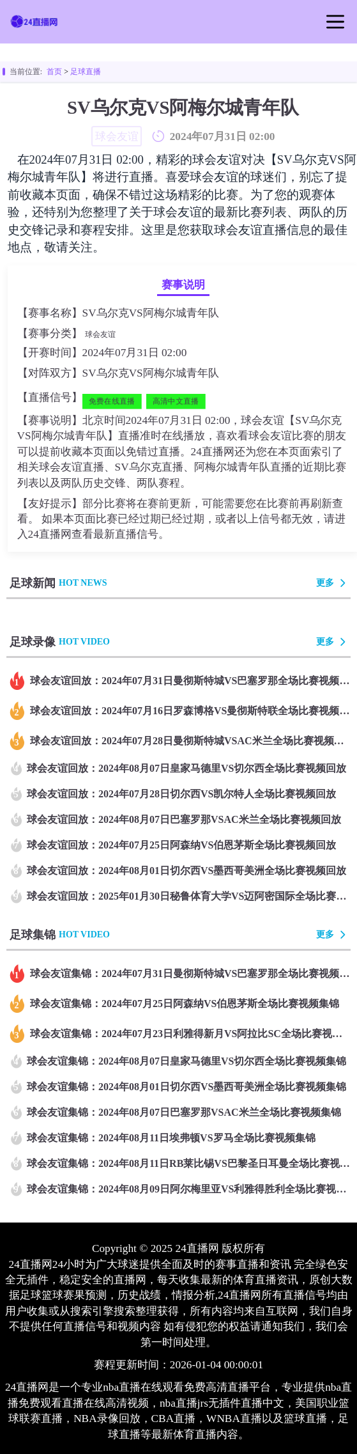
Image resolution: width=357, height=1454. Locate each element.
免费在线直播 (111, 400)
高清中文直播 (175, 400)
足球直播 (85, 71)
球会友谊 (100, 334)
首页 (54, 71)
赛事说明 (183, 285)
